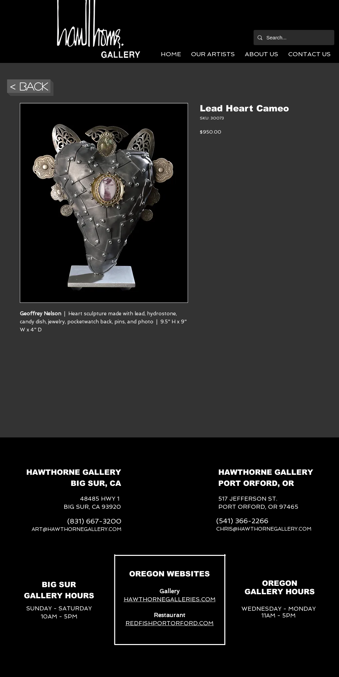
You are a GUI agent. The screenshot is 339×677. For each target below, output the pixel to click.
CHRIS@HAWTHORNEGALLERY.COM (263, 529)
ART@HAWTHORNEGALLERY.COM (76, 529)
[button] (213, 54)
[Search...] (293, 37)
